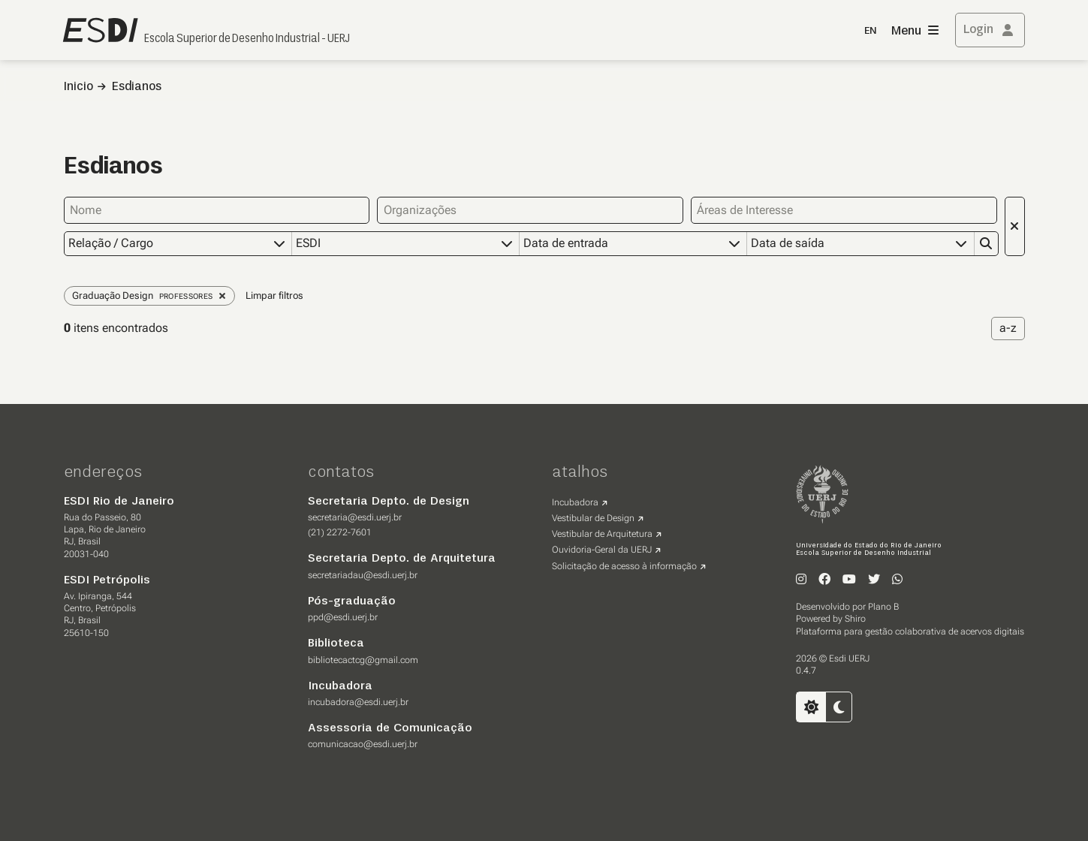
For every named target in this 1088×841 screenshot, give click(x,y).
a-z (1008, 328)
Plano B (883, 606)
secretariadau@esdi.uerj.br (362, 575)
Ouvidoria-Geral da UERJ (602, 549)
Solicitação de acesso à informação (624, 566)
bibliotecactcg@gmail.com (363, 660)
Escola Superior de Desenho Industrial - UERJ (247, 39)
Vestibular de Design (593, 518)
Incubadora (575, 502)
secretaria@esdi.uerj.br (355, 517)
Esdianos (136, 87)
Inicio (78, 87)
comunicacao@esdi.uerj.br (362, 744)
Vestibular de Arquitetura (602, 534)
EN (870, 31)
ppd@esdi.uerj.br (343, 617)
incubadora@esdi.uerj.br (358, 702)
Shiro (855, 618)
